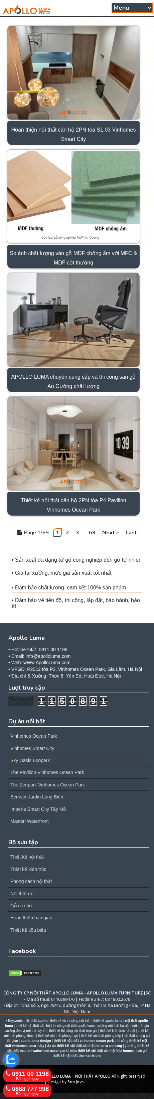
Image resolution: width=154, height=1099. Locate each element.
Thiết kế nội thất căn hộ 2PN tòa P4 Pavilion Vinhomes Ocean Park (73, 505)
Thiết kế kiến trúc (28, 869)
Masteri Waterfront (29, 821)
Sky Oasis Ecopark (30, 760)
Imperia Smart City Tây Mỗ (38, 809)
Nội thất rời (21, 893)
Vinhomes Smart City (32, 748)
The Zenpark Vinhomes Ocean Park (47, 784)
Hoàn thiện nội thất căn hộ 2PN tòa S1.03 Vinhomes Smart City (73, 134)
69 (92, 532)
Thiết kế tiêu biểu (28, 930)
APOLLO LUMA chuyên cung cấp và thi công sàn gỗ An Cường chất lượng (73, 381)
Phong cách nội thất (31, 881)
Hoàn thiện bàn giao (31, 917)
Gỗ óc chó (21, 905)
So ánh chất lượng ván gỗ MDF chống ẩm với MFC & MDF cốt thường (73, 257)
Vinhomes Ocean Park (33, 736)
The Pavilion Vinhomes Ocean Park (47, 772)
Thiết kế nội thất (27, 857)
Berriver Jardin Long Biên (36, 796)
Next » (110, 532)
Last (131, 532)
